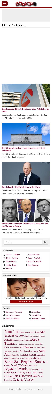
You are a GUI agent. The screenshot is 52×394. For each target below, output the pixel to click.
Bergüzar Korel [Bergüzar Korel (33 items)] (32, 362)
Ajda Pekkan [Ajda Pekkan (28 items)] (20, 335)
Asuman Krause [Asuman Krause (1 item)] (14, 347)
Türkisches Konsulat (14, 312)
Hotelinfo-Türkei (38, 319)
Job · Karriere (32, 265)
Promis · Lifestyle (11, 255)
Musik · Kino (9, 265)
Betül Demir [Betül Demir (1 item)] (32, 365)
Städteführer (36, 315)
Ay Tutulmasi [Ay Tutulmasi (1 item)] (34, 351)
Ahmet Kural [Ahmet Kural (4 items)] (34, 332)
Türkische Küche (12, 319)
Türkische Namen (13, 315)
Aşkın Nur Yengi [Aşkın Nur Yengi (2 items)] (18, 355)
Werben (40, 389)
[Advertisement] (26, 56)
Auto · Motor (9, 262)
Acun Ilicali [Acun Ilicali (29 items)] (12, 331)
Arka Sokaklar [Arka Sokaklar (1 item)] (18, 344)
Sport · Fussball (33, 258)
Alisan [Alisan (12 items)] (8, 339)
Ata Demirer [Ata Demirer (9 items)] (26, 347)
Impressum (29, 389)
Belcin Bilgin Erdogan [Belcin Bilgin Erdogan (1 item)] (27, 358)
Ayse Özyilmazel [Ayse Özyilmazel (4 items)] (22, 351)
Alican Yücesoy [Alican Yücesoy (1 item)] (40, 336)
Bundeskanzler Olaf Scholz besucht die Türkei (21, 187)
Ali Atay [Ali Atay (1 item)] (32, 336)
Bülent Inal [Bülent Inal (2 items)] (8, 380)
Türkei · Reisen (10, 258)
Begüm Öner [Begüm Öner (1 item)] (8, 358)
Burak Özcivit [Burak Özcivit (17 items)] (21, 376)
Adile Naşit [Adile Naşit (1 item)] (24, 332)
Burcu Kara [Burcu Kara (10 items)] (36, 376)
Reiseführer (35, 312)
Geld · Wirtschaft (33, 262)
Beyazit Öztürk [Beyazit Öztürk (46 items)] (15, 369)
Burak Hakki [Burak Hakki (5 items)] (31, 372)
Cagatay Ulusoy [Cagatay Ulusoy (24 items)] (23, 379)
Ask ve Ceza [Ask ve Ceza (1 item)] (35, 344)
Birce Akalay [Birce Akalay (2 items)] (32, 369)
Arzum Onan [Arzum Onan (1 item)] (27, 344)
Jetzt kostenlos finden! (26, 302)
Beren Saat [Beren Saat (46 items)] (12, 361)
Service (7, 269)
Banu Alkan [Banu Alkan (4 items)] (40, 355)
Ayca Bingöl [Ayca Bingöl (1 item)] (37, 347)
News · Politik (32, 255)
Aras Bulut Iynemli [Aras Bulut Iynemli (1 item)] (17, 340)
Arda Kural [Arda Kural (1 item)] (27, 340)
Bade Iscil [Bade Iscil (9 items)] (29, 354)
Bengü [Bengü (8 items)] (37, 358)
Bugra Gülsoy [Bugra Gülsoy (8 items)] (18, 372)
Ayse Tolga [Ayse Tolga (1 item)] (11, 351)
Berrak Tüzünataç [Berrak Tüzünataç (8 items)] (20, 365)
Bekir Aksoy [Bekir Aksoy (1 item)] (16, 358)
